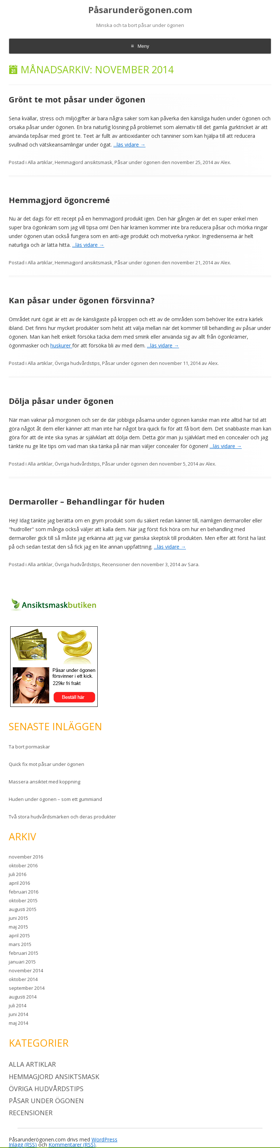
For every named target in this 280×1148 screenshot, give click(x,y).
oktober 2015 (23, 900)
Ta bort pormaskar (29, 746)
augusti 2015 (22, 909)
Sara (193, 564)
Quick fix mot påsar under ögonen (46, 764)
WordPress (104, 1139)
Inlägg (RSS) (23, 1144)
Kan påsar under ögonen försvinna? (82, 300)
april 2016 (19, 883)
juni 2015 (18, 918)
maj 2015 (18, 926)
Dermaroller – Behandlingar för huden (87, 501)
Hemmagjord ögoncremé (59, 199)
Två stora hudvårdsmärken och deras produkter (62, 816)
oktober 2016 (23, 865)
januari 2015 (22, 961)
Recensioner (116, 564)
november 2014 (26, 970)
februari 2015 (23, 953)
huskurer (61, 345)
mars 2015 (20, 944)
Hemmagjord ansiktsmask (83, 162)
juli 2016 (17, 874)
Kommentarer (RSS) (72, 1144)
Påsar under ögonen (137, 162)
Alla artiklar (40, 162)
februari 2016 (23, 891)
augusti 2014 (22, 996)
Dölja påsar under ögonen (61, 400)
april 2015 (19, 935)
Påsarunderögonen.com (140, 10)
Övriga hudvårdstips (77, 363)
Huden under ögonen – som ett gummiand (55, 799)
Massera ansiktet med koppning (44, 781)
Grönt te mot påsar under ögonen (77, 99)
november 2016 (26, 856)
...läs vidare (129, 144)
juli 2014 (17, 1005)
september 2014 (26, 988)
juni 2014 (18, 1014)
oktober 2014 (23, 979)
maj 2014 (18, 1023)
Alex (225, 162)
